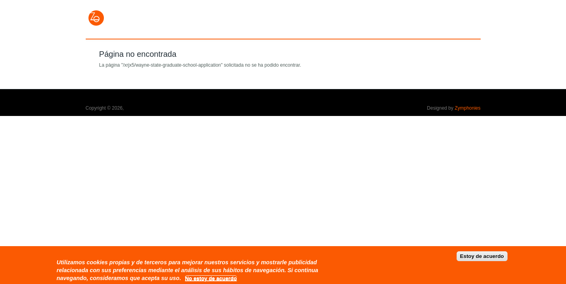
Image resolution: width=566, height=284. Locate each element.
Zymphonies (467, 108)
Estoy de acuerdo (482, 259)
